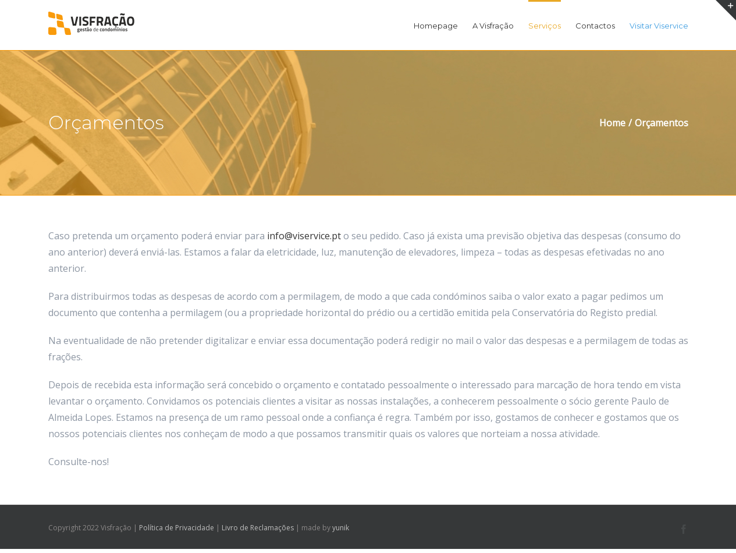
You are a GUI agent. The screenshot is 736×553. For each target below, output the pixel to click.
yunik (340, 528)
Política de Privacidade (176, 528)
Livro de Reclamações (258, 528)
